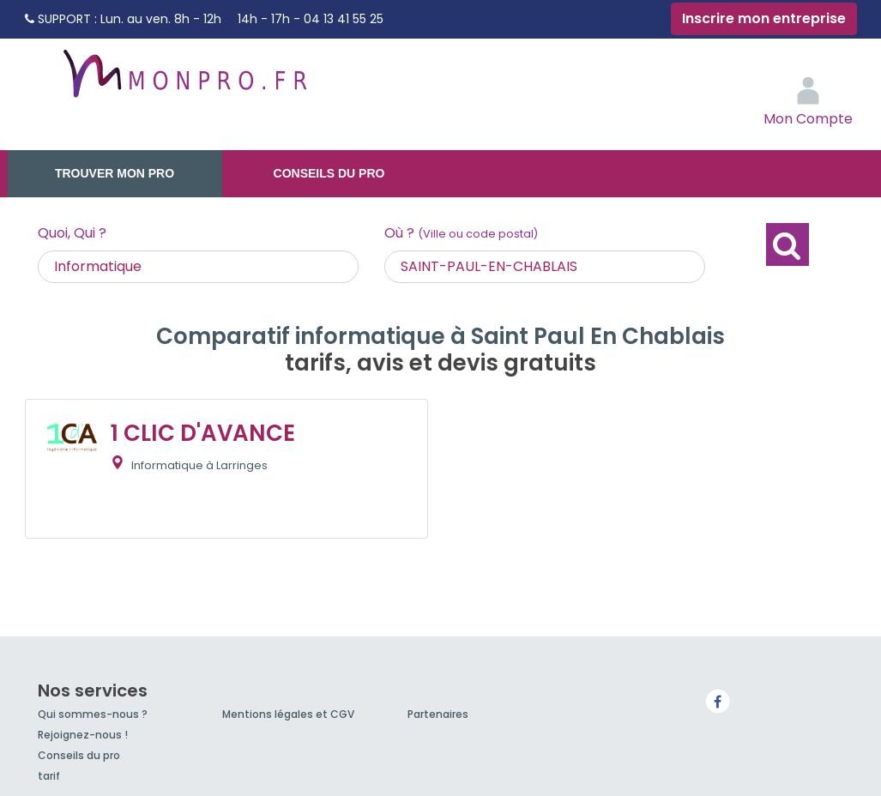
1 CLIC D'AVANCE (203, 433)
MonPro (184, 81)
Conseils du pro (329, 173)
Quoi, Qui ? (72, 233)
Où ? (461, 233)
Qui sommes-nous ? (93, 714)
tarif (49, 776)
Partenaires (437, 714)
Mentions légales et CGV (288, 714)
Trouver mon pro (114, 173)
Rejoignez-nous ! (83, 734)
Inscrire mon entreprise (764, 18)
